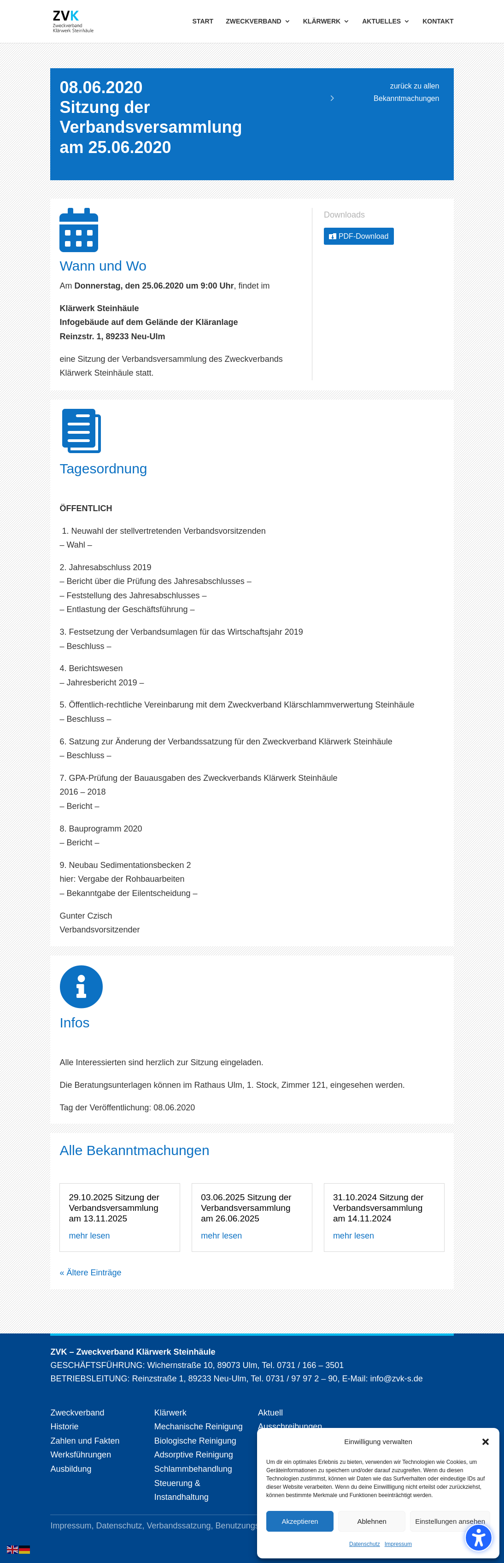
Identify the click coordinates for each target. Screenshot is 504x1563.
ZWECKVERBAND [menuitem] (253, 21)
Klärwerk (170, 1412)
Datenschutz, (121, 1525)
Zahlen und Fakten (84, 1440)
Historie (64, 1426)
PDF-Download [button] (363, 236)
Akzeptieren (299, 1521)
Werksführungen (80, 1454)
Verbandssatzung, (181, 1525)
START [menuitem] (203, 21)
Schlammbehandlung (193, 1469)
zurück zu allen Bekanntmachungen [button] (406, 92)
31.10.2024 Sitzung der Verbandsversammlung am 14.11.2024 (378, 1207)
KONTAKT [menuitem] (437, 21)
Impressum (398, 1544)
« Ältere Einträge (90, 1272)
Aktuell (270, 1412)
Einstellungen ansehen (450, 1521)
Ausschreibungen (290, 1426)
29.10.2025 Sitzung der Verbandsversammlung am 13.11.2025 (114, 1207)
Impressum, (73, 1525)
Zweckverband (77, 1412)
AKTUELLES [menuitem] (381, 21)
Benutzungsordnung (253, 1525)
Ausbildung (70, 1469)
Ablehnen (371, 1521)
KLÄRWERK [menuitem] (321, 21)
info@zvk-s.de (395, 1378)
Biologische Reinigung (195, 1440)
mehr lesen (89, 1235)
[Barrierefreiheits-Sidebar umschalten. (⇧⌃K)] (478, 1537)
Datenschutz (364, 1544)
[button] (485, 1441)
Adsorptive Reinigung (193, 1454)
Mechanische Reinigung (198, 1426)
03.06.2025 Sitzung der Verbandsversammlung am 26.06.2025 (246, 1207)
